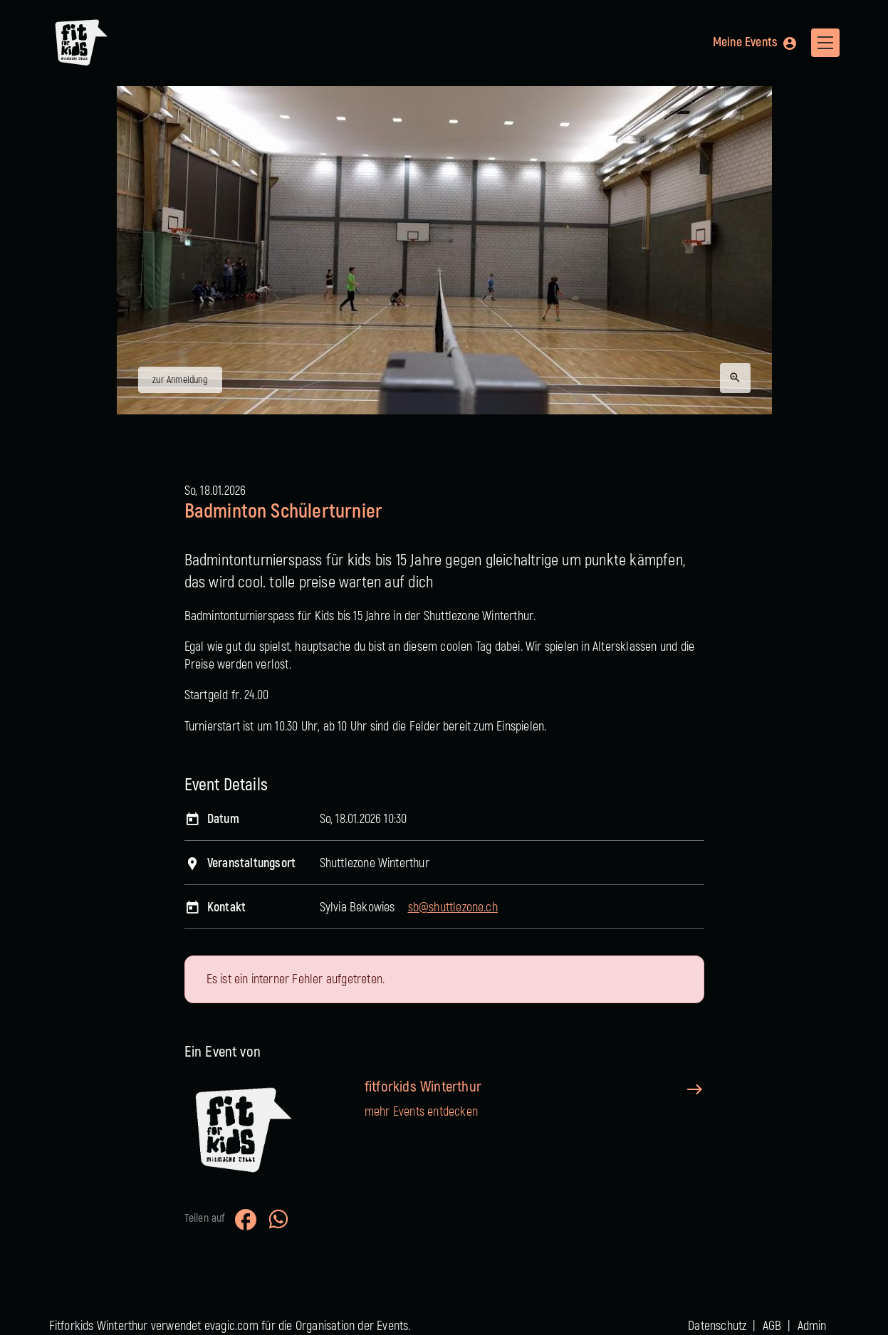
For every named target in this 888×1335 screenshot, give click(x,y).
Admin (812, 1326)
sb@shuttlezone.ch (453, 907)
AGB (772, 1326)
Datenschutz (717, 1326)
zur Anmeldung (179, 380)
